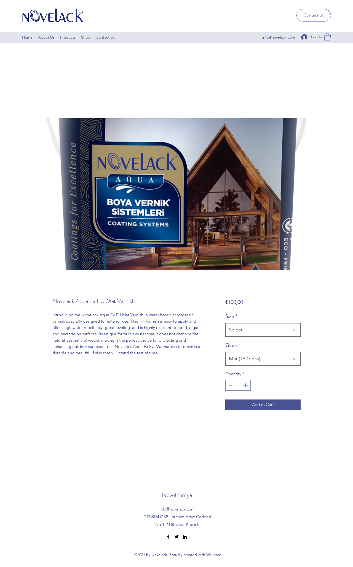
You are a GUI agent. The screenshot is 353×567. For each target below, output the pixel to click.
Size (231, 316)
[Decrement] (230, 385)
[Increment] (246, 385)
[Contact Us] (313, 15)
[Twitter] (176, 536)
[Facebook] (168, 536)
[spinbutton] (237, 385)
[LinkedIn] (185, 536)
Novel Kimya (177, 495)
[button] (327, 37)
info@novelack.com (278, 37)
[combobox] (263, 330)
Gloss (233, 345)
